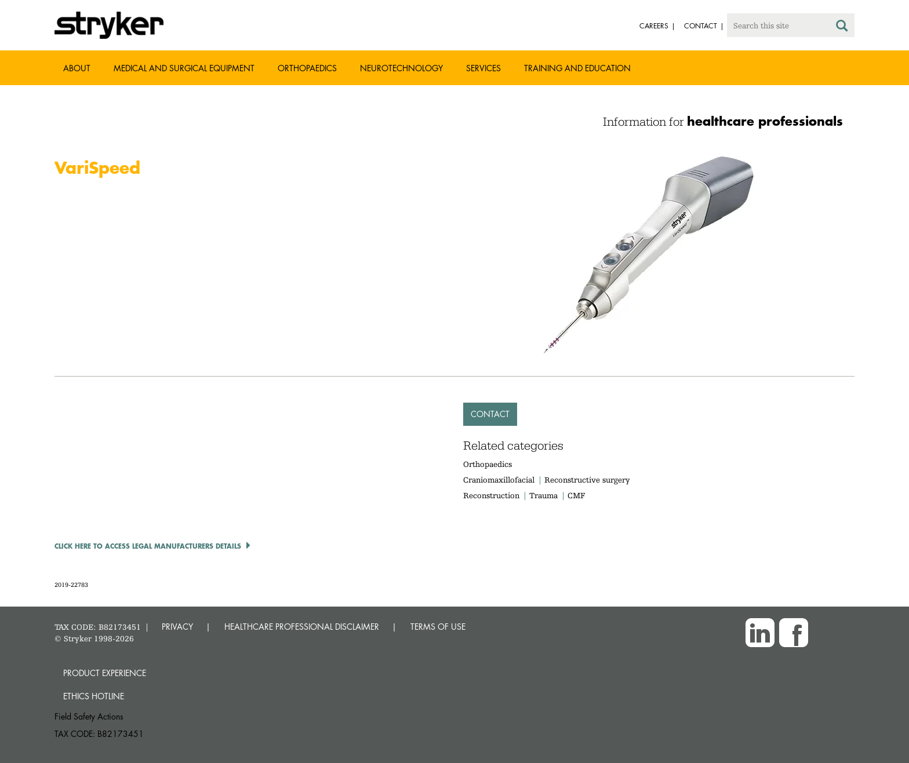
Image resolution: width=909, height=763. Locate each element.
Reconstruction (491, 495)
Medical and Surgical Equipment (184, 68)
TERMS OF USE (438, 626)
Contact (490, 413)
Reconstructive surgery (587, 479)
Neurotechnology (401, 68)
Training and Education (577, 68)
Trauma (543, 495)
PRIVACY (177, 626)
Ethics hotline (93, 696)
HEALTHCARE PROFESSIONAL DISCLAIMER (301, 626)
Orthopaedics (307, 68)
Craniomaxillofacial (499, 479)
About (76, 68)
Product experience (104, 672)
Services (483, 68)
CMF (576, 495)
